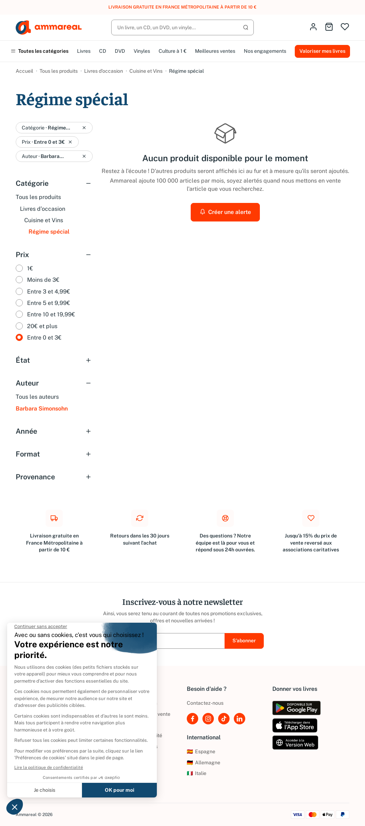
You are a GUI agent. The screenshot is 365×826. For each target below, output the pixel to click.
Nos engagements (265, 51)
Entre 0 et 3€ (44, 337)
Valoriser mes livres (322, 51)
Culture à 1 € (172, 51)
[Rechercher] (182, 27)
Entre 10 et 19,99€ (51, 314)
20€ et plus (42, 326)
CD (102, 51)
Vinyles (142, 51)
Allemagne (203, 762)
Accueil (24, 71)
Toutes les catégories (39, 51)
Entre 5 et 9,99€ (48, 303)
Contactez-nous (205, 703)
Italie (196, 773)
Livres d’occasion (103, 71)
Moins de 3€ (43, 279)
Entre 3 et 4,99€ (48, 291)
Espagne (201, 751)
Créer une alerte (225, 212)
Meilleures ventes (215, 51)
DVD (120, 51)
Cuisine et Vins (146, 71)
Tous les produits (59, 71)
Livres (84, 51)
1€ (30, 268)
